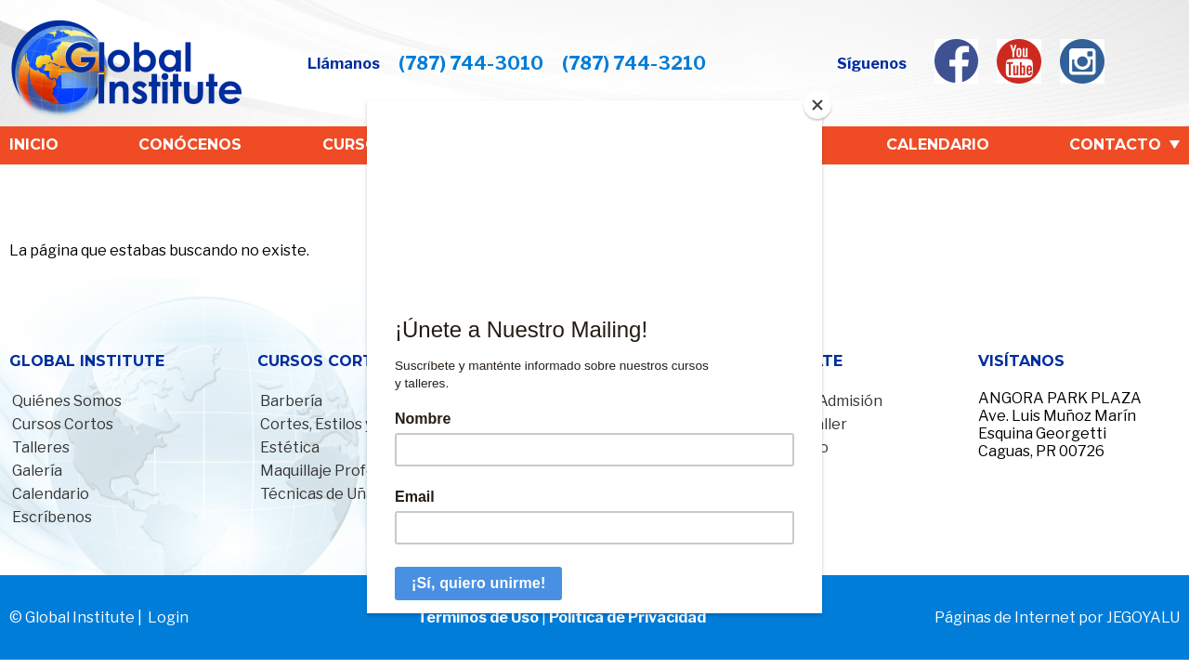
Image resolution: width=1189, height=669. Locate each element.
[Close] (817, 105)
